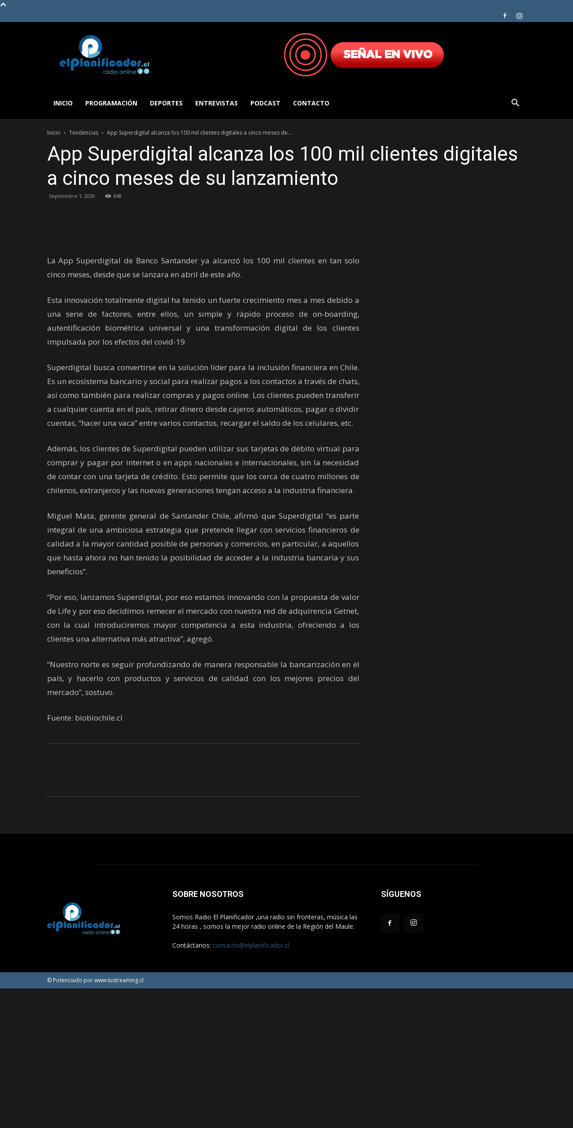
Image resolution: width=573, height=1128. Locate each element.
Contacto (311, 103)
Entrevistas (216, 103)
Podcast (265, 103)
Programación (111, 103)
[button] (515, 104)
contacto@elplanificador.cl (251, 1084)
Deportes (166, 103)
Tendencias (83, 132)
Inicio (63, 103)
